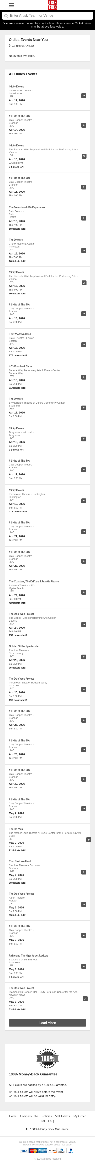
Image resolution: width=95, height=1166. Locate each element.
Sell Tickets (62, 1116)
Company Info (29, 1116)
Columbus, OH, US (22, 45)
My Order (79, 1116)
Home (13, 1116)
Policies (47, 1116)
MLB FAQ (47, 1121)
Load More (47, 1023)
